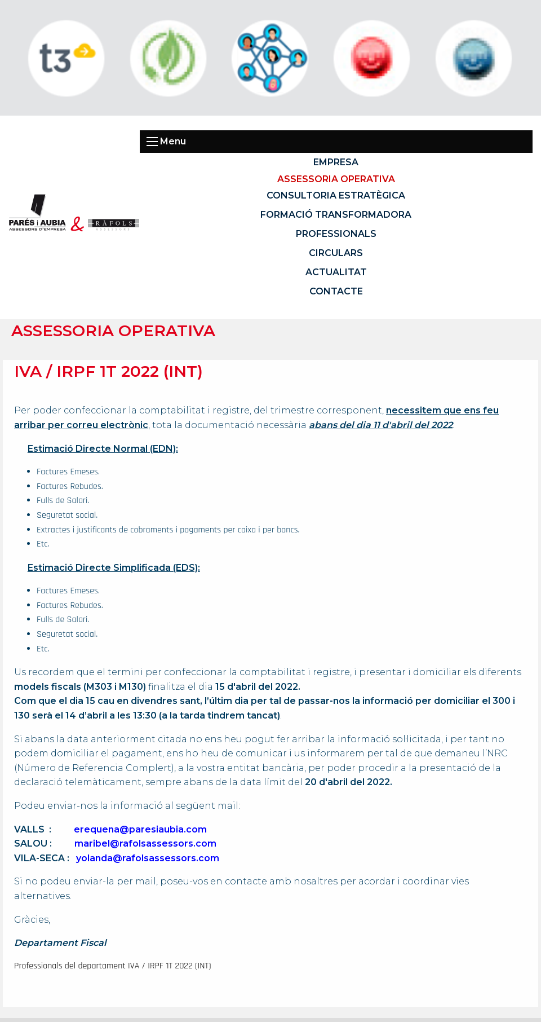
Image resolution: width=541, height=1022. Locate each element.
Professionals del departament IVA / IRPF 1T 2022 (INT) (112, 966)
